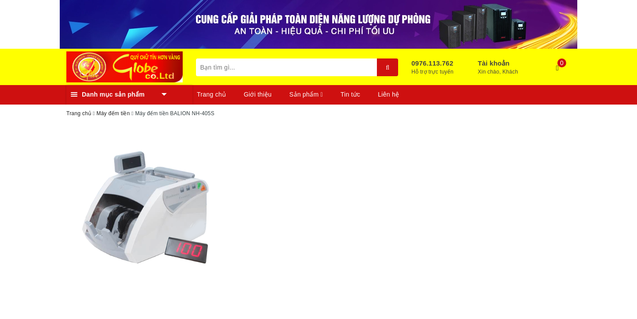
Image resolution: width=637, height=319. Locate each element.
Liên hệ (388, 94)
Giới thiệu (258, 94)
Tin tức (350, 94)
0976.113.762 (432, 63)
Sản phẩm (306, 94)
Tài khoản (494, 63)
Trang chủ (211, 94)
